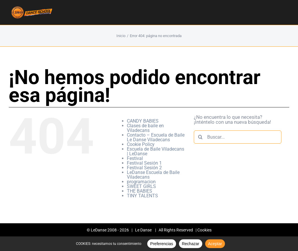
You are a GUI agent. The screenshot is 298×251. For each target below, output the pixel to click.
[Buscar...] (237, 137)
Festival (135, 158)
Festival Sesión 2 (144, 167)
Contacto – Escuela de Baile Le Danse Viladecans (156, 137)
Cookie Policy (141, 144)
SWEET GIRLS (141, 186)
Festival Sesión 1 (144, 163)
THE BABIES (139, 191)
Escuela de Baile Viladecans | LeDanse (155, 151)
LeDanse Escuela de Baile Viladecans (153, 175)
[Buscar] (200, 137)
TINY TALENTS (142, 195)
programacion (141, 181)
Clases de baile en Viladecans (145, 128)
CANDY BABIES (143, 121)
